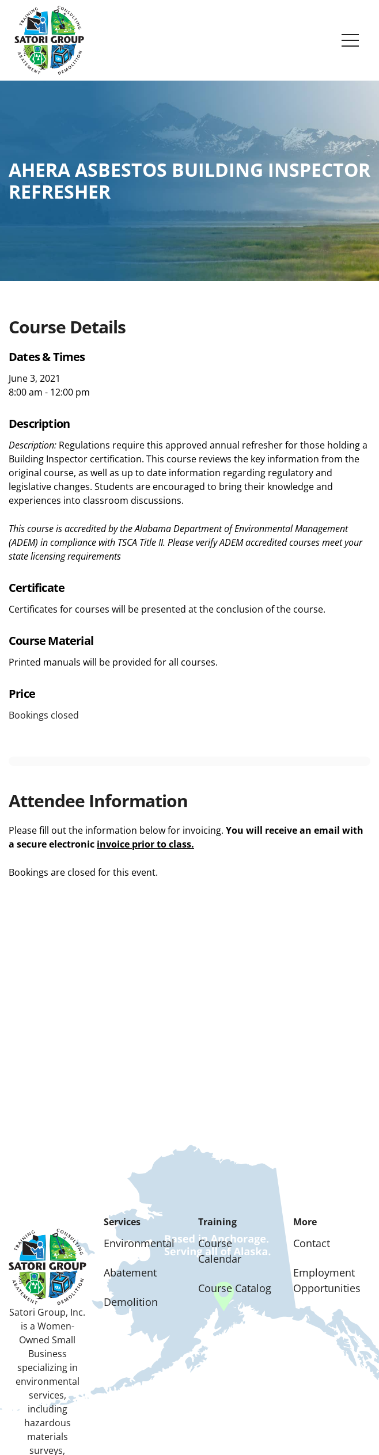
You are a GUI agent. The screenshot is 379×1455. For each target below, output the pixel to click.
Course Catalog (234, 1288)
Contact (311, 1243)
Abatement (130, 1272)
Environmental (139, 1243)
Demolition (131, 1302)
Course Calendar (219, 1251)
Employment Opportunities (327, 1280)
